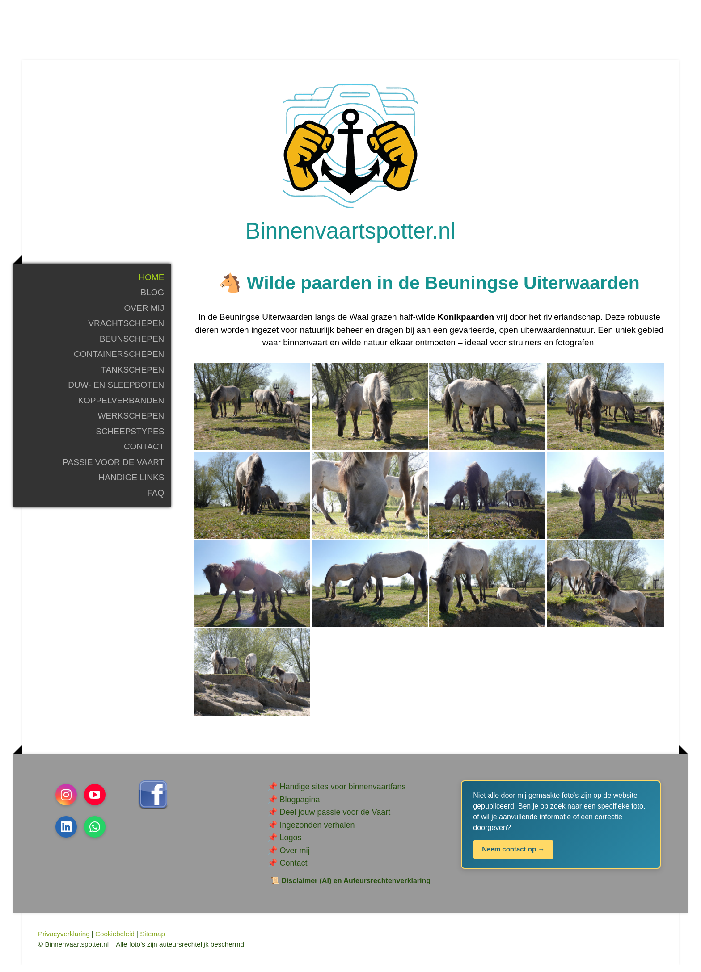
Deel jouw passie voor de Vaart (334, 819)
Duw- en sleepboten (116, 392)
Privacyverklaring (64, 941)
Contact (144, 453)
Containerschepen (119, 361)
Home (151, 284)
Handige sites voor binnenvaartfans (342, 793)
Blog (153, 299)
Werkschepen (130, 422)
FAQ (155, 499)
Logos (290, 844)
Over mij (144, 314)
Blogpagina (299, 806)
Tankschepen (132, 376)
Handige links (132, 484)
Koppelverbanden (121, 407)
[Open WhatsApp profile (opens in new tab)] (95, 834)
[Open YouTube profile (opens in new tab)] (95, 802)
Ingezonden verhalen (317, 831)
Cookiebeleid (115, 941)
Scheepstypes (130, 438)
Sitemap (152, 941)
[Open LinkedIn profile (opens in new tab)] (66, 834)
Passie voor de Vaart (113, 468)
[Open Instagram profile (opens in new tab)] (66, 802)
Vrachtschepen (126, 330)
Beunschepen (132, 345)
